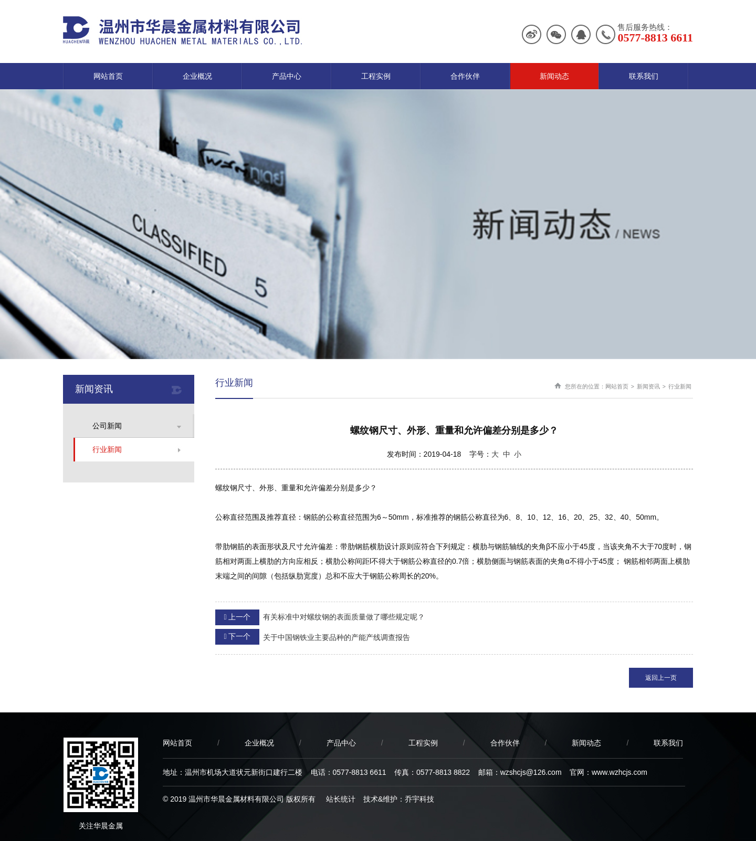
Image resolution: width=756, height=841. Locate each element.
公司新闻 (107, 426)
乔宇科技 (419, 799)
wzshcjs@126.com (531, 772)
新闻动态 (554, 76)
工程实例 (376, 76)
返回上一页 (661, 677)
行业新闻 (107, 449)
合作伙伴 (465, 76)
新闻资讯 (648, 386)
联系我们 (643, 76)
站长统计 (340, 799)
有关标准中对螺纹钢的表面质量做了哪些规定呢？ (320, 617)
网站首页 (108, 76)
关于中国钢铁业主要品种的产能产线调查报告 (312, 637)
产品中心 (286, 76)
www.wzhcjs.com (619, 772)
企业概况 (197, 76)
